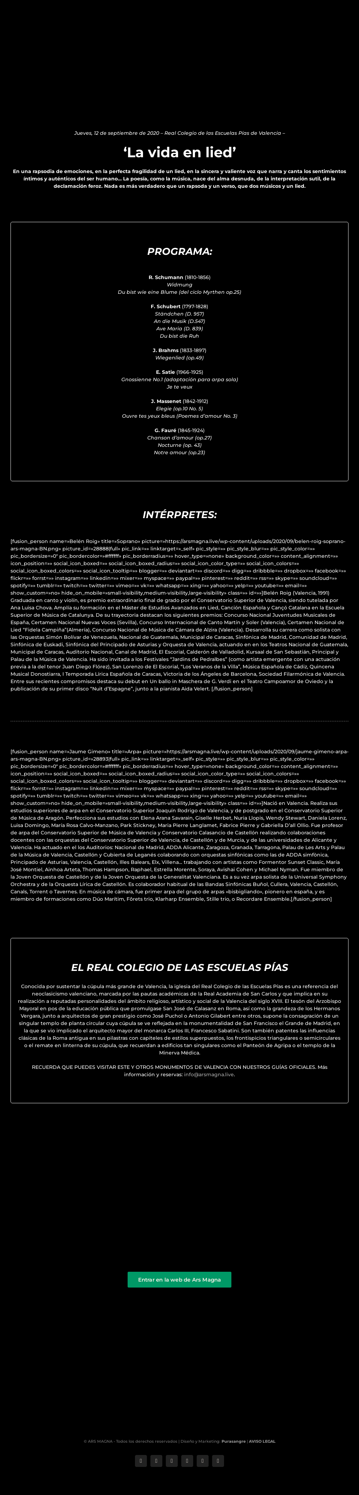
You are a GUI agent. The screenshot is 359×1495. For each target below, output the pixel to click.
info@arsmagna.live (209, 1074)
